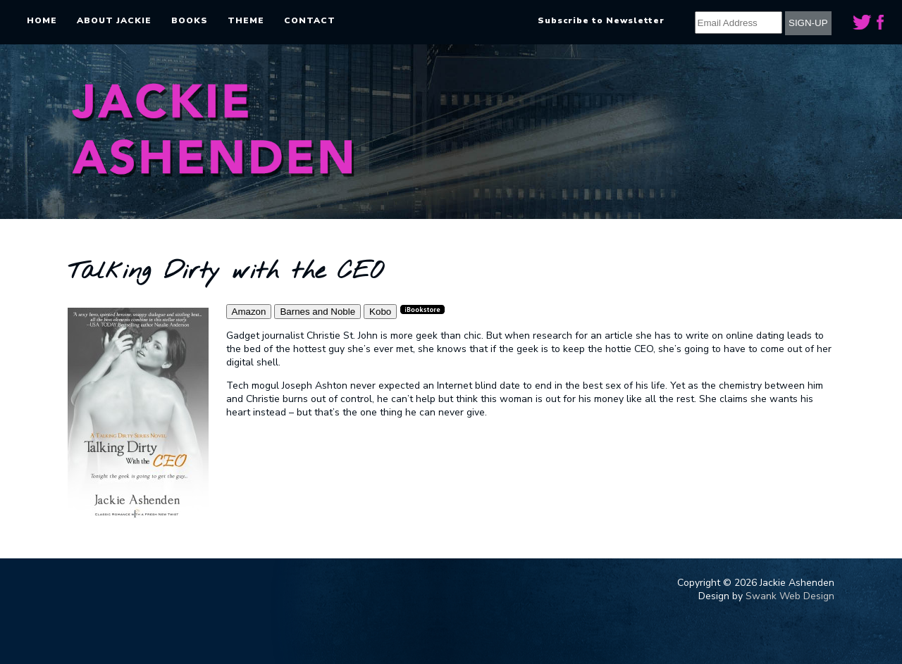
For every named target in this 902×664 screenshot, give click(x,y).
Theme (246, 20)
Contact (309, 20)
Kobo (380, 311)
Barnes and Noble (317, 311)
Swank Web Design (790, 596)
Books (189, 20)
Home (42, 20)
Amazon (249, 311)
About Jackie (114, 20)
